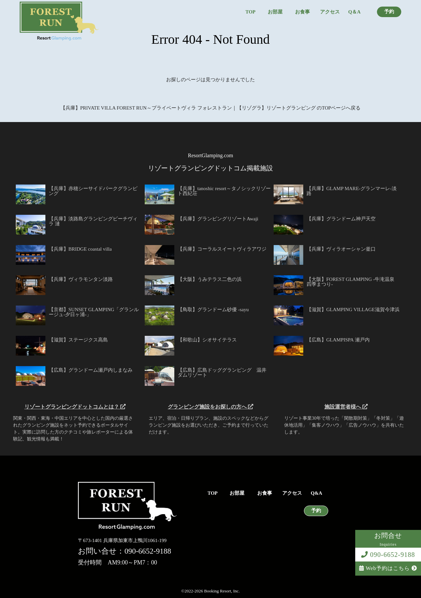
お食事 (302, 12)
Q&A (316, 493)
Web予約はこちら (388, 568)
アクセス (330, 12)
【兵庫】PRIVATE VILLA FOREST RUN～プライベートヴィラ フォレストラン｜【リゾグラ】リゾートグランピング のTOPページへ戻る (211, 108)
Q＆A (354, 12)
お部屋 (275, 12)
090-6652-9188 (388, 554)
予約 (389, 11)
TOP (250, 12)
